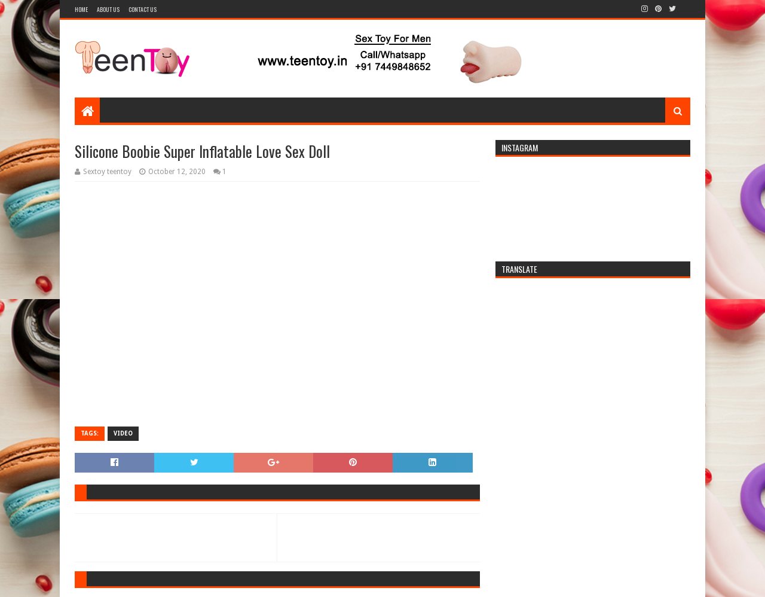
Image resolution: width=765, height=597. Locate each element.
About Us (108, 9)
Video (123, 433)
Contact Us (142, 9)
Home (81, 9)
